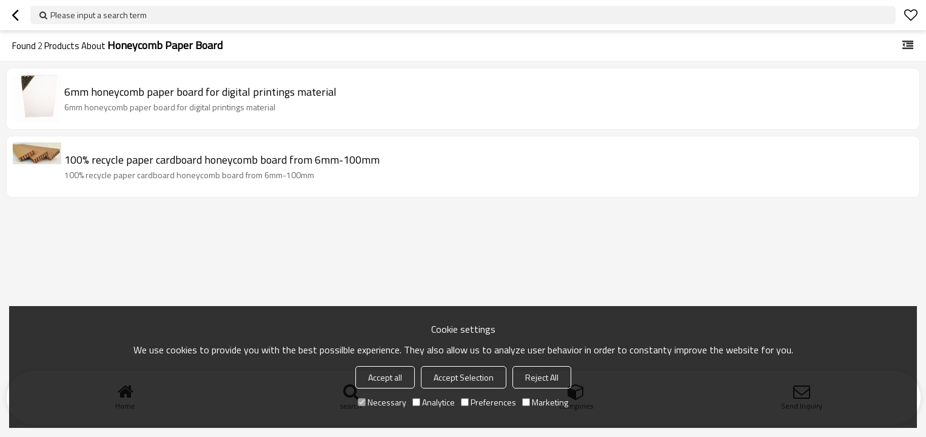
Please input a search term (98, 14)
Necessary (382, 402)
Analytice (433, 402)
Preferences (488, 402)
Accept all (385, 377)
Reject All (542, 377)
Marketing (545, 402)
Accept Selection (464, 377)
